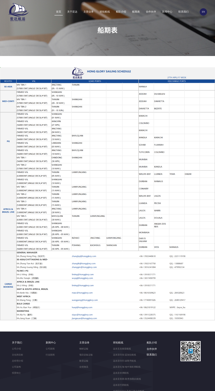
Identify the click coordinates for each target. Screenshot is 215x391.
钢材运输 (83, 349)
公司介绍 (16, 349)
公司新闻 (50, 349)
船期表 (136, 11)
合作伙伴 (151, 11)
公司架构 (16, 367)
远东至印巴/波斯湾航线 (124, 361)
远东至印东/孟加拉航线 (124, 355)
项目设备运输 (86, 355)
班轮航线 (105, 11)
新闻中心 (167, 11)
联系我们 (183, 11)
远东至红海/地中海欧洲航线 (126, 367)
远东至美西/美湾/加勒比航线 (127, 379)
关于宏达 (72, 11)
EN (203, 12)
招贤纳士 (16, 373)
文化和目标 (17, 355)
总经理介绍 (17, 361)
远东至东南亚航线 (122, 349)
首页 (58, 11)
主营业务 (88, 11)
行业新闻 (50, 355)
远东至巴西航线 (121, 385)
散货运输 (83, 361)
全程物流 (83, 367)
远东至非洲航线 (121, 373)
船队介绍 (121, 11)
